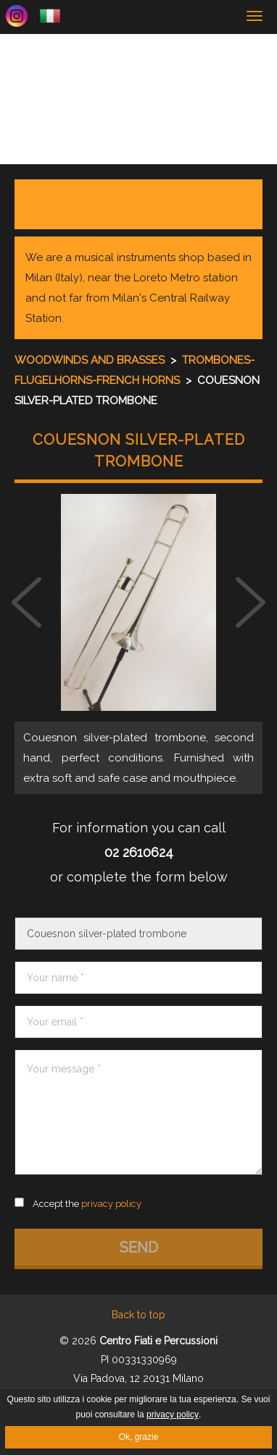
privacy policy (172, 1414)
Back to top (138, 1314)
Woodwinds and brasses (91, 360)
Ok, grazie (139, 1437)
